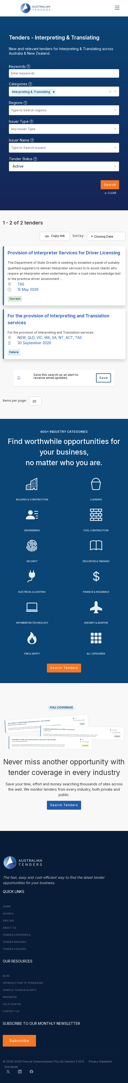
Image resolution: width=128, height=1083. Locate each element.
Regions (18, 102)
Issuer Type (21, 121)
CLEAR (110, 193)
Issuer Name (21, 140)
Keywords (19, 66)
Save (103, 378)
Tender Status (23, 159)
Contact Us (11, 1011)
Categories (20, 84)
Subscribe (19, 1040)
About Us (9, 928)
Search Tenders (64, 668)
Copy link (55, 236)
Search (110, 185)
